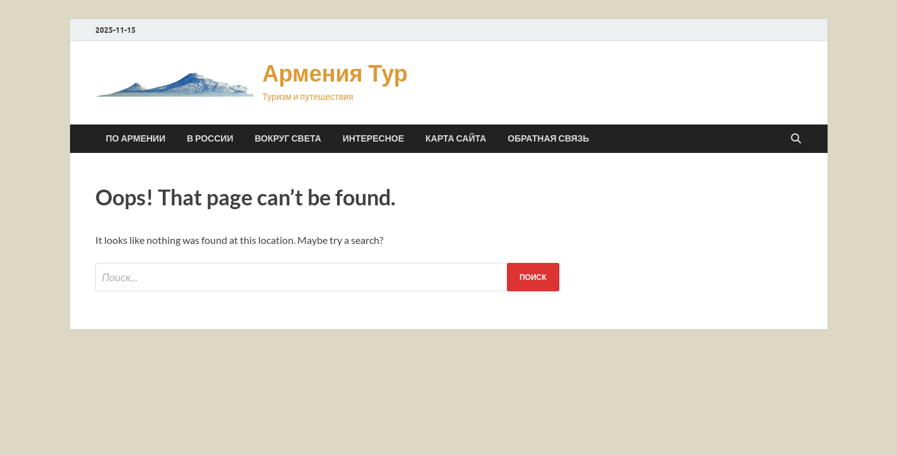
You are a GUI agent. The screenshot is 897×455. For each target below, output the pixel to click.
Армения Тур (335, 73)
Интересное (373, 138)
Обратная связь (548, 138)
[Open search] (796, 139)
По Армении (135, 138)
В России (210, 138)
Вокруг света (287, 138)
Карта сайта (455, 138)
